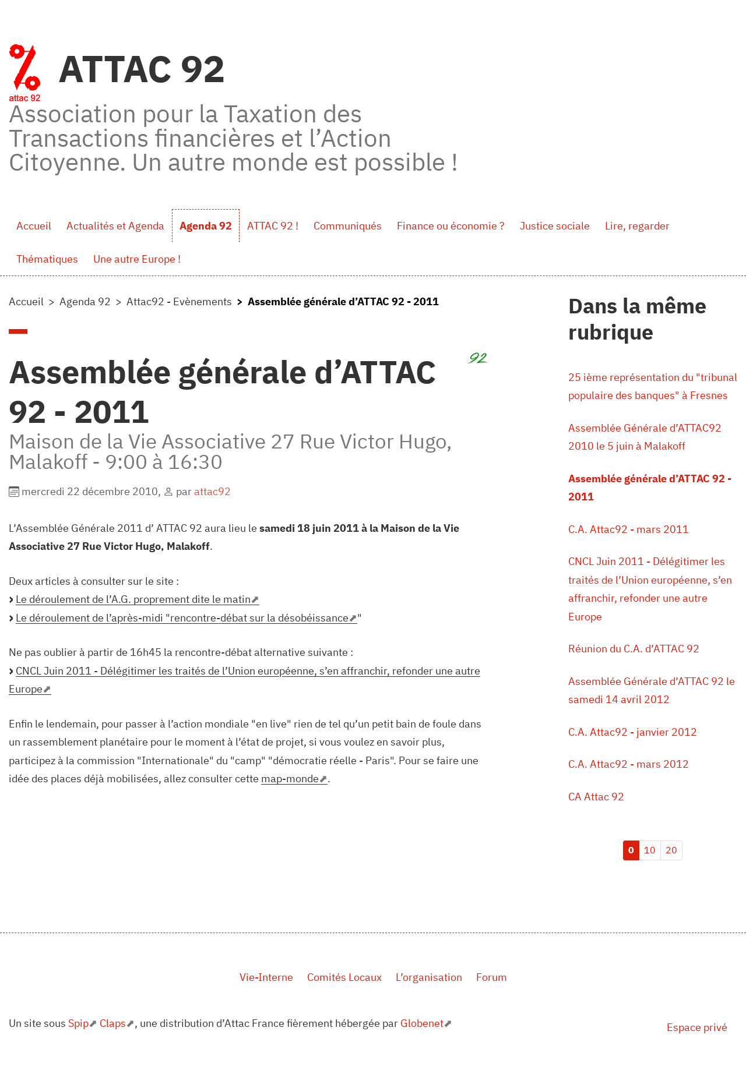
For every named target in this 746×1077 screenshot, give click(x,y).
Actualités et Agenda (115, 225)
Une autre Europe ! (137, 259)
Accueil (33, 225)
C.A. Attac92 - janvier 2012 (632, 732)
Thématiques (47, 259)
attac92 (212, 491)
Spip (78, 1023)
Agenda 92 (206, 225)
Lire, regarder (637, 225)
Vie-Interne (266, 977)
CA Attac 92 (596, 796)
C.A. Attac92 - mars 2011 (628, 529)
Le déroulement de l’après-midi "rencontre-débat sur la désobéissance (182, 617)
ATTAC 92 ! (272, 225)
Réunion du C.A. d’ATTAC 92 (633, 648)
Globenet (422, 1023)
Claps (113, 1023)
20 (671, 850)
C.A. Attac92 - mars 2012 (628, 764)
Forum (491, 977)
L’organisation (429, 977)
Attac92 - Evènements (179, 301)
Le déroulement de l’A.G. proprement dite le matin (133, 599)
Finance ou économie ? (451, 225)
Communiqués (348, 225)
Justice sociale (555, 225)
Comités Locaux (344, 977)
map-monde (290, 778)
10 (650, 850)
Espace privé (697, 1027)
